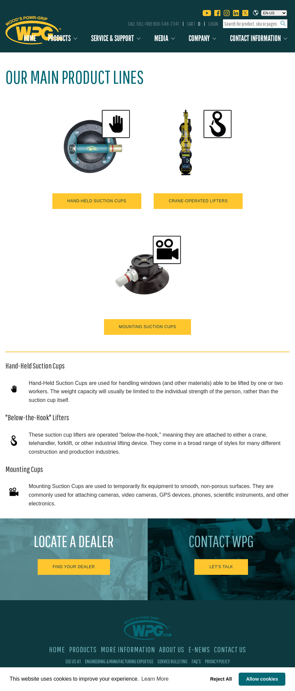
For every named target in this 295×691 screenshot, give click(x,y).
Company (199, 38)
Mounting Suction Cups (147, 326)
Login (213, 24)
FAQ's (196, 661)
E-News (199, 649)
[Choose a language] (274, 13)
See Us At (73, 661)
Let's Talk (221, 566)
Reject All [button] (221, 679)
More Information (128, 649)
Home (30, 38)
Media (161, 38)
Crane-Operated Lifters (198, 201)
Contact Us (230, 649)
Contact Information (255, 38)
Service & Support (112, 38)
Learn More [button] (155, 679)
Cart (193, 24)
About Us (171, 649)
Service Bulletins (172, 661)
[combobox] (255, 23)
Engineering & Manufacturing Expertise (119, 661)
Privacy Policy (217, 661)
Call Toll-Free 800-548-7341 (153, 24)
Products (59, 38)
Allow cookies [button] (262, 679)
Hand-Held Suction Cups (96, 201)
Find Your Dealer (74, 566)
